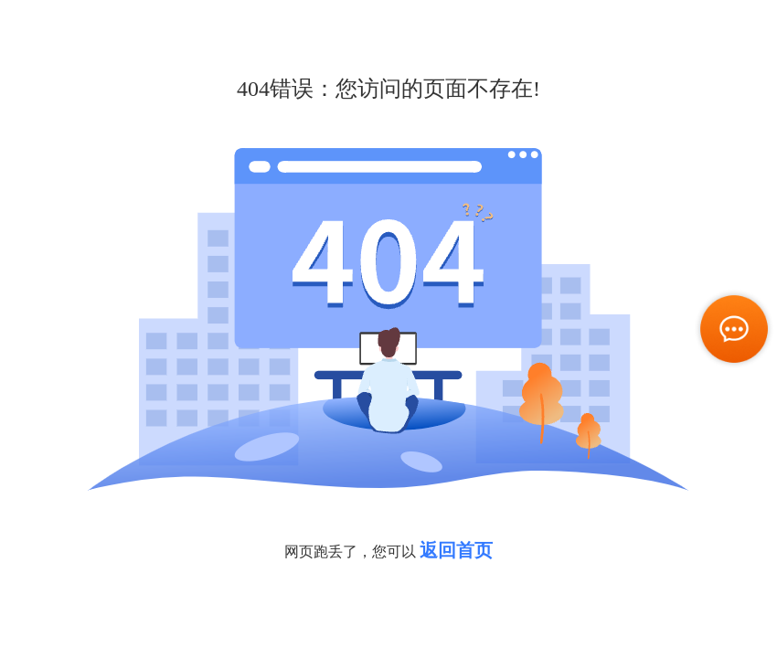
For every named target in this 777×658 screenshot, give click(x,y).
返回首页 (456, 550)
